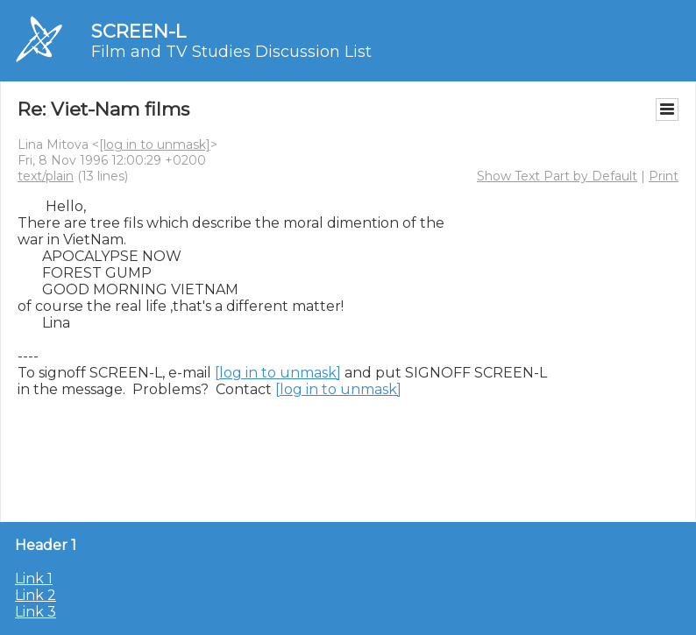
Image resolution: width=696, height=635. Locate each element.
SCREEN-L (138, 31)
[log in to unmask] (154, 144)
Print (663, 176)
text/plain (46, 176)
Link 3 (35, 611)
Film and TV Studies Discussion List (231, 51)
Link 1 (34, 578)
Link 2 (35, 595)
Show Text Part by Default (557, 176)
